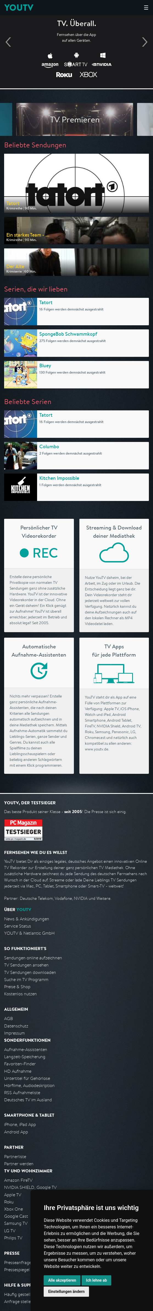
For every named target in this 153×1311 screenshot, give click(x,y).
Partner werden (19, 1164)
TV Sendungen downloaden (30, 972)
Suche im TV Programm (26, 979)
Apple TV (12, 1195)
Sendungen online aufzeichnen (33, 958)
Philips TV (13, 1238)
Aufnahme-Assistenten (25, 1049)
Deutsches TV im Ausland (28, 1100)
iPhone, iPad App (20, 1124)
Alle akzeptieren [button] (62, 1280)
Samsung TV (15, 1223)
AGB (8, 1018)
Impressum (14, 1033)
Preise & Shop (17, 987)
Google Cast (16, 1216)
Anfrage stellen (18, 1301)
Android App (16, 1132)
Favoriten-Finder (20, 1064)
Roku (8, 1202)
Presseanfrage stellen (24, 1262)
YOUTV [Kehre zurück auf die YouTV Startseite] (18, 7)
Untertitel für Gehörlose (27, 1078)
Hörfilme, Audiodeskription (29, 1085)
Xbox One (13, 1209)
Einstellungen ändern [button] (66, 1291)
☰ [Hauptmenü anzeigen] (146, 7)
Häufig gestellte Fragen (26, 1294)
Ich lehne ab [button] (96, 1280)
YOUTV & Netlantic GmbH (29, 933)
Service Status (17, 926)
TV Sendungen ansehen (26, 965)
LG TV (9, 1231)
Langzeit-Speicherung (24, 1057)
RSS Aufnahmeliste (22, 1093)
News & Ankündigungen (26, 919)
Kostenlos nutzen (20, 994)
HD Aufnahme (17, 1071)
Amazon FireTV (18, 1180)
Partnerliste (15, 1156)
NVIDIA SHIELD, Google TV (30, 1187)
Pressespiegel (17, 1270)
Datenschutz (16, 1026)
